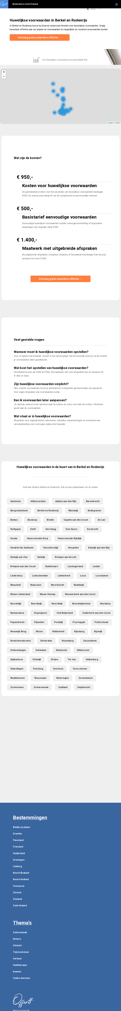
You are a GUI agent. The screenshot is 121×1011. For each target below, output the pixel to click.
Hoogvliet (73, 547)
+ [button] (4, 72)
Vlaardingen (16, 668)
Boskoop (32, 520)
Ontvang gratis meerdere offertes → (39, 37)
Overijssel (18, 886)
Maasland (15, 585)
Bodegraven (94, 510)
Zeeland (17, 899)
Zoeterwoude (41, 687)
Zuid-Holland (20, 905)
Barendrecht (93, 501)
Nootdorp (105, 603)
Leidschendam (40, 575)
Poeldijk (58, 622)
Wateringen (62, 678)
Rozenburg (68, 640)
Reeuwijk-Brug (18, 631)
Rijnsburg (79, 631)
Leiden (96, 566)
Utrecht (17, 892)
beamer (17, 971)
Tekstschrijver (21, 952)
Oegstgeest (40, 613)
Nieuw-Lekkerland (20, 594)
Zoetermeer (17, 687)
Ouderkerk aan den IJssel (96, 613)
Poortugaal (79, 622)
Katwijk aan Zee (19, 557)
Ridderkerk (58, 631)
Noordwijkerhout (81, 603)
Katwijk (41, 557)
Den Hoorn (71, 529)
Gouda (13, 538)
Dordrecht (92, 529)
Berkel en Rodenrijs (48, 510)
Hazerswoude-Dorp (37, 538)
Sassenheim (90, 640)
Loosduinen (102, 575)
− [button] (4, 77)
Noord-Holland (21, 879)
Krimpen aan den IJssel (23, 566)
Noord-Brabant (21, 873)
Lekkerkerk (64, 575)
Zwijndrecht (83, 687)
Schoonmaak (20, 932)
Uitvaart (17, 945)
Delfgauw (15, 529)
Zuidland (62, 687)
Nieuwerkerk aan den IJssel (80, 594)
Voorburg (38, 668)
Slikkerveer (83, 650)
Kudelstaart (51, 566)
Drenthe (17, 833)
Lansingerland (75, 566)
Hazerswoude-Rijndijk (69, 538)
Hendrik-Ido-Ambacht (22, 547)
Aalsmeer (15, 501)
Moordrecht (57, 585)
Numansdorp (17, 613)
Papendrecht (17, 622)
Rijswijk (98, 631)
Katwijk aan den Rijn (99, 547)
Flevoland (18, 840)
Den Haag (51, 529)
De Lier (102, 520)
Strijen (54, 659)
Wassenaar (40, 678)
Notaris (17, 939)
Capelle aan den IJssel (76, 520)
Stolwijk (37, 659)
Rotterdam (46, 640)
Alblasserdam (38, 501)
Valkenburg (92, 659)
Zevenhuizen (86, 678)
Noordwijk (15, 603)
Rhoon (39, 631)
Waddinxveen (17, 678)
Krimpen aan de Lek (65, 557)
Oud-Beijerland (65, 613)
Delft (33, 529)
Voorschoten (80, 668)
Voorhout (58, 668)
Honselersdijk (50, 547)
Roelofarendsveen (20, 640)
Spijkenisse (16, 659)
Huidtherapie (20, 965)
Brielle (50, 520)
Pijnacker (39, 622)
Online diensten (21, 978)
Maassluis (35, 585)
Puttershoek (101, 622)
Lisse (83, 575)
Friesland (18, 846)
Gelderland (19, 853)
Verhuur (17, 958)
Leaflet (110, 123)
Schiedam (41, 650)
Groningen (18, 860)
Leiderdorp (16, 575)
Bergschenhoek (19, 510)
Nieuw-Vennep (47, 594)
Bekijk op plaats (21, 827)
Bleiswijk (73, 510)
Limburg (17, 866)
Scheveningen (18, 650)
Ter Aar (72, 659)
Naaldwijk (79, 585)
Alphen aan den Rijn (65, 501)
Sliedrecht (61, 650)
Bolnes (14, 520)
